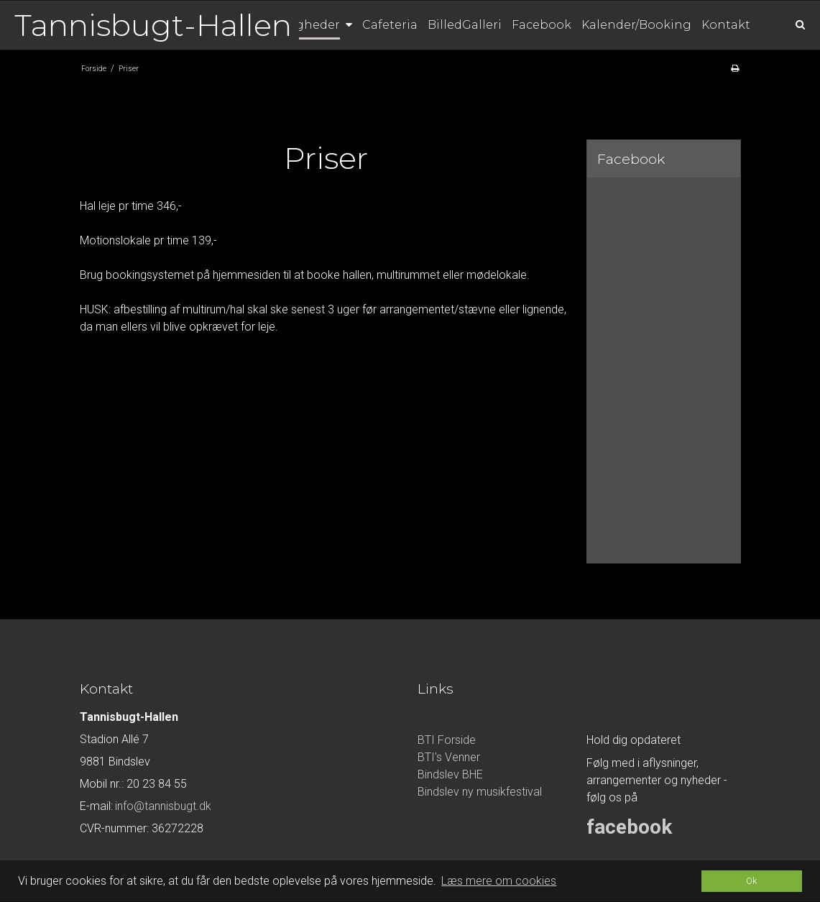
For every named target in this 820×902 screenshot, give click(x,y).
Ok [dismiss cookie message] (751, 880)
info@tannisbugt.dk (163, 806)
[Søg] (790, 23)
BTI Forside (447, 740)
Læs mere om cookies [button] (498, 881)
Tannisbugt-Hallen (153, 25)
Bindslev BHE (450, 774)
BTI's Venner (449, 757)
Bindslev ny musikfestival (480, 792)
